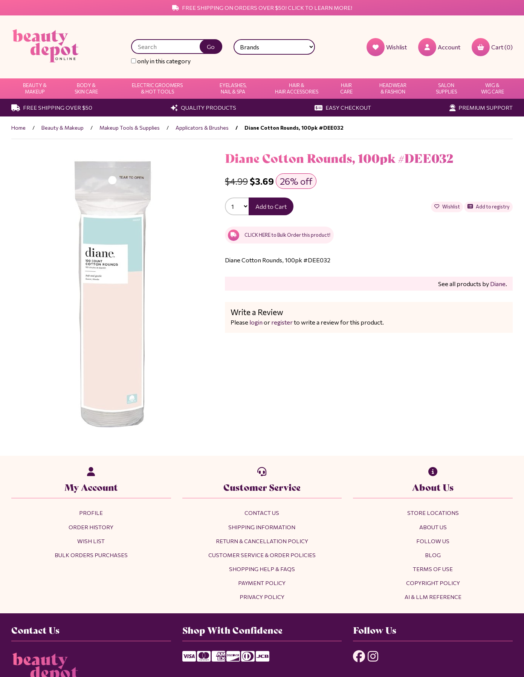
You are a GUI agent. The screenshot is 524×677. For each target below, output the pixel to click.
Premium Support (481, 107)
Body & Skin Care (86, 88)
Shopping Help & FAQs (262, 568)
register (282, 322)
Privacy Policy (262, 596)
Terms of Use (433, 568)
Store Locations (433, 512)
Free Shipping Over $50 (51, 107)
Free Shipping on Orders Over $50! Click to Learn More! (262, 7)
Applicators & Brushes (202, 127)
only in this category (161, 60)
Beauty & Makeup (35, 88)
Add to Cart (271, 206)
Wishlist (447, 207)
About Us (433, 527)
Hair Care (346, 88)
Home (18, 127)
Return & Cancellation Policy (262, 541)
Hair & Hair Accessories (296, 88)
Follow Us (432, 541)
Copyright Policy (433, 582)
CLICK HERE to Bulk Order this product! (279, 235)
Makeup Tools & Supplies (129, 127)
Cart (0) (492, 47)
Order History (91, 527)
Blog (433, 554)
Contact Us (261, 512)
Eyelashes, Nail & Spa (233, 88)
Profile (91, 512)
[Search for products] (171, 46)
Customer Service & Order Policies (262, 554)
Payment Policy (262, 582)
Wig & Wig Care (492, 88)
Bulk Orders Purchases (91, 554)
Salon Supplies (446, 88)
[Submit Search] (211, 46)
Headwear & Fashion (392, 88)
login (256, 322)
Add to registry (488, 207)
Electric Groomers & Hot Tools (157, 88)
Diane (498, 283)
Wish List (91, 541)
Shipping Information (261, 527)
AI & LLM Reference (433, 596)
